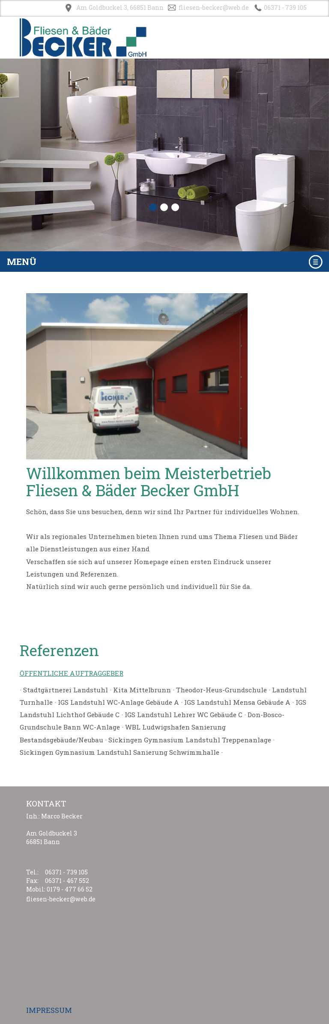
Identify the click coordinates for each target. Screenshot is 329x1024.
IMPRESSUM (49, 1010)
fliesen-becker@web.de (214, 7)
